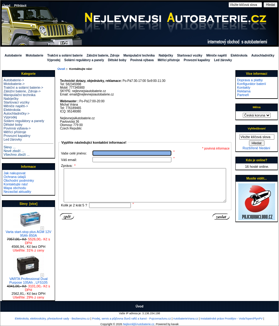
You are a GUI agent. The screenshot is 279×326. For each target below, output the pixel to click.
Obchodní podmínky (18, 180)
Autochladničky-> (16, 113)
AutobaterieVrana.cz (185, 318)
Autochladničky (262, 55)
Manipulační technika (139, 55)
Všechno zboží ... (16, 154)
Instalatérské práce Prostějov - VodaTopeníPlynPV (231, 318)
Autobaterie (13, 55)
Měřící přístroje (169, 60)
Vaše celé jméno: (74, 153)
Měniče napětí (216, 55)
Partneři (243, 95)
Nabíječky (166, 55)
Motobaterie (34, 55)
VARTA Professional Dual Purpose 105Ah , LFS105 (28, 279)
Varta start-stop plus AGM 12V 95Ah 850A (28, 232)
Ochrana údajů (14, 177)
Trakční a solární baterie (65, 55)
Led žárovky (223, 60)
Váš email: (69, 160)
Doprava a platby (250, 80)
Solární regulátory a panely (84, 60)
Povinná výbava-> (17, 128)
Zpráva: (68, 165)
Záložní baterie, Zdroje (103, 55)
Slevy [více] (28, 203)
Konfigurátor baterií (251, 84)
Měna (256, 107)
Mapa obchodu (14, 188)
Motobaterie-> (13, 84)
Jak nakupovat (14, 173)
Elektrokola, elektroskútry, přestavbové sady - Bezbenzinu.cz (52, 318)
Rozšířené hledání (256, 148)
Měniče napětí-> (15, 106)
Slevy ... (9, 147)
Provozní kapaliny (197, 60)
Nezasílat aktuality (17, 191)
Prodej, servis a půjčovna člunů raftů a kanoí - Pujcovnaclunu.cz (131, 318)
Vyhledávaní (256, 128)
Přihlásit (20, 5)
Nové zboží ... (13, 151)
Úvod (6, 5)
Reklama (243, 91)
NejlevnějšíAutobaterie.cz (138, 324)
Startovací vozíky (189, 55)
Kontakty (243, 87)
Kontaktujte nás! (15, 184)
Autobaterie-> (13, 80)
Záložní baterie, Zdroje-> (22, 91)
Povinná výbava (142, 60)
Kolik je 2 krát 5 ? (74, 212)
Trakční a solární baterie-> (23, 87)
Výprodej (53, 60)
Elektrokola (239, 55)
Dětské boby (117, 60)
